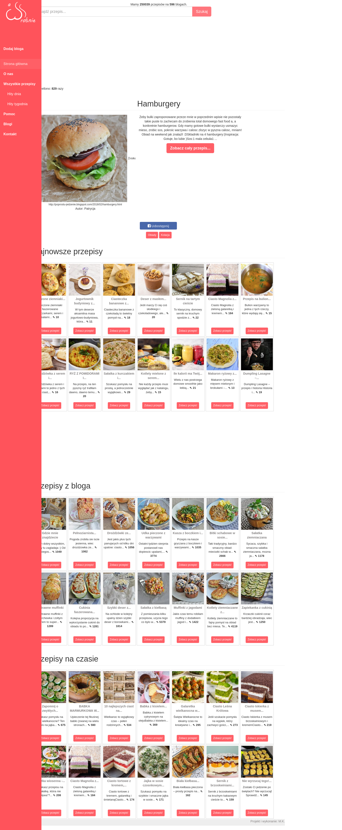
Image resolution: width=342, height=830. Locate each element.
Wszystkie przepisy (19, 84)
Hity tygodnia (15, 104)
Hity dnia (12, 94)
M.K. (292, 821)
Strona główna (15, 64)
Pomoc (9, 114)
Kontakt (10, 134)
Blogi (7, 124)
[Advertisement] (170, 51)
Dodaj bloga (13, 49)
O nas (8, 74)
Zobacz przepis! (61, 330)
